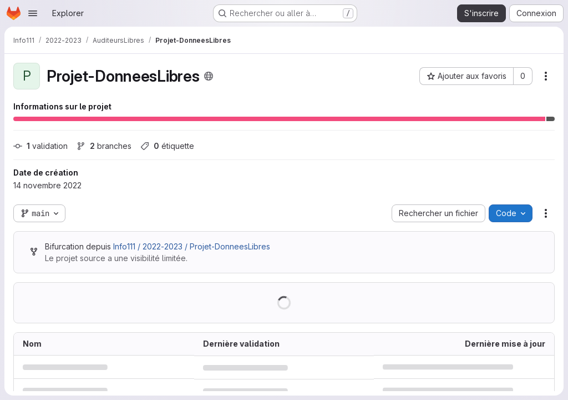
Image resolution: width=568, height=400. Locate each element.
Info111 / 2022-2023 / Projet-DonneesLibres (191, 246)
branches (104, 146)
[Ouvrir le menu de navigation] (33, 13)
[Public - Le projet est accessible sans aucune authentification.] (208, 76)
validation (40, 146)
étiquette (167, 146)
